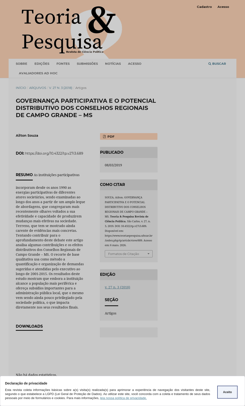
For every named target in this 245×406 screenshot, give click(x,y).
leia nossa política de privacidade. (123, 398)
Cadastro (204, 7)
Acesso (223, 7)
